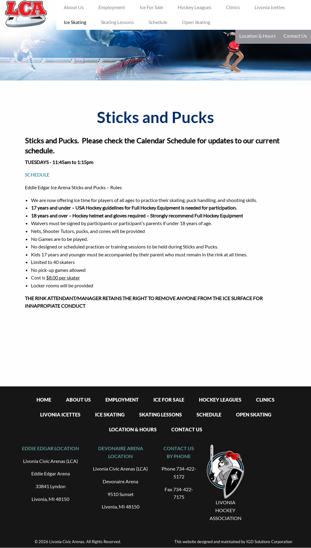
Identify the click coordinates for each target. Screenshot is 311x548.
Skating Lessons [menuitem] (117, 22)
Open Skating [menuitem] (196, 22)
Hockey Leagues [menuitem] (194, 7)
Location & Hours (257, 36)
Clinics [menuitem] (233, 7)
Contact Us (295, 36)
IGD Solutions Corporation (269, 541)
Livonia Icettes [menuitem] (270, 7)
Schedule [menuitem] (158, 22)
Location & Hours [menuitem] (133, 429)
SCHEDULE (37, 174)
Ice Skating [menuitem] (75, 22)
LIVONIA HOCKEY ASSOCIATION (225, 510)
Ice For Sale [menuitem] (151, 7)
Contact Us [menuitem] (186, 429)
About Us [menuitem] (74, 7)
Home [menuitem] (43, 399)
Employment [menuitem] (111, 7)
